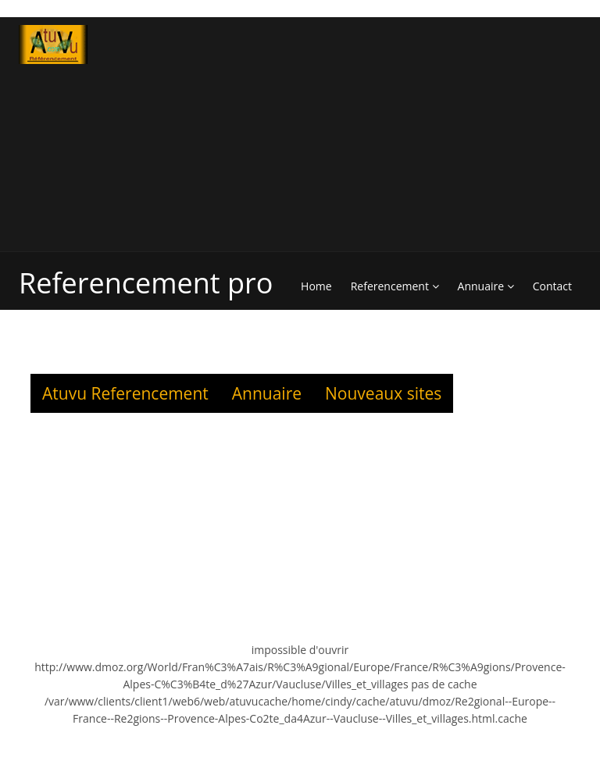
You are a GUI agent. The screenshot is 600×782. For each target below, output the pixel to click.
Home (316, 286)
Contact (552, 286)
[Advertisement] (446, 134)
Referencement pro (146, 283)
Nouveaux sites (383, 393)
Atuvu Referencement (125, 393)
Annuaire (486, 286)
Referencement (395, 286)
